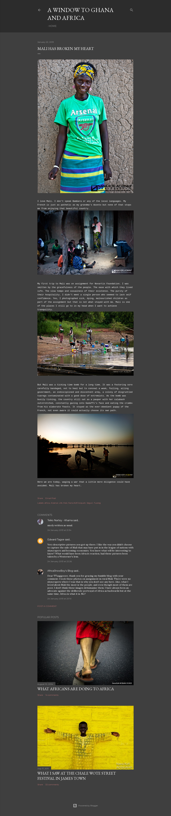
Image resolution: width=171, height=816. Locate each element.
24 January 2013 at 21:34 (59, 530)
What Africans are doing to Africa (75, 688)
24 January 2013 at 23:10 (59, 598)
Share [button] (40, 498)
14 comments (51, 695)
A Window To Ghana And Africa (80, 14)
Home (53, 26)
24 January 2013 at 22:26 (59, 561)
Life (60, 503)
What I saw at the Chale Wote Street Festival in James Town (76, 776)
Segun (90, 503)
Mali (65, 503)
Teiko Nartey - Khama (60, 520)
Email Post (50, 498)
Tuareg (97, 503)
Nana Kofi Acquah (77, 503)
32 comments (52, 784)
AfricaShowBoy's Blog (60, 570)
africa (47, 503)
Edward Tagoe (55, 539)
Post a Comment (47, 606)
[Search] (132, 9)
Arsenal (54, 503)
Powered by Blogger (85, 806)
